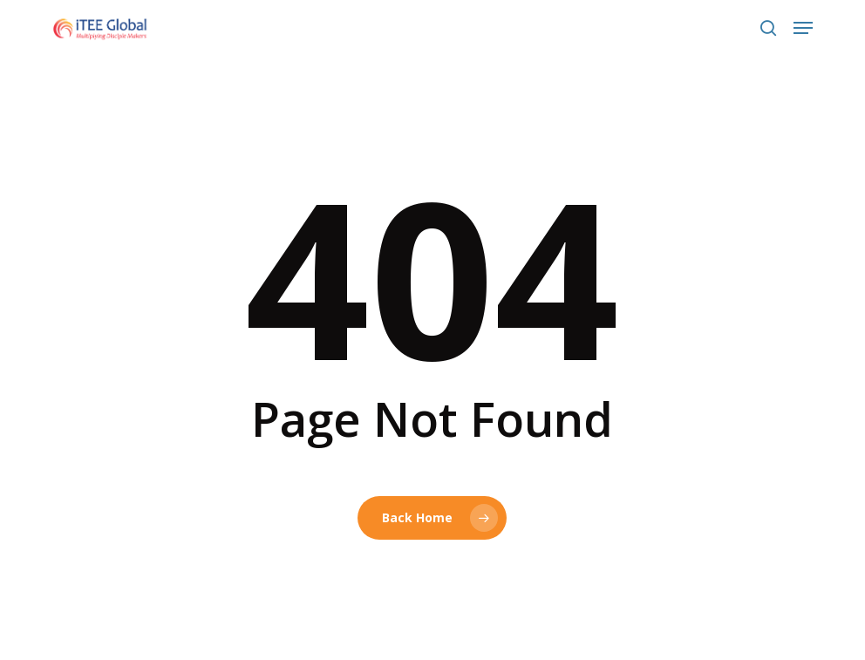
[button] (803, 28)
